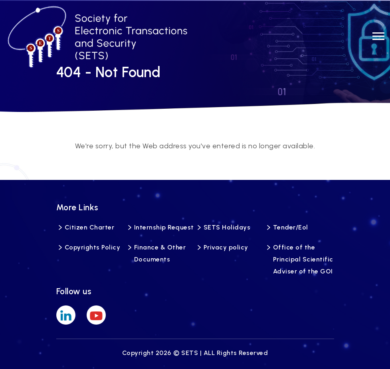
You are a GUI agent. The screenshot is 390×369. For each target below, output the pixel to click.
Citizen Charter (90, 227)
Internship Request (164, 227)
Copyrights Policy (93, 247)
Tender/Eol (290, 227)
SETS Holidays (227, 227)
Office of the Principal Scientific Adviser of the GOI (303, 259)
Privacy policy (226, 247)
